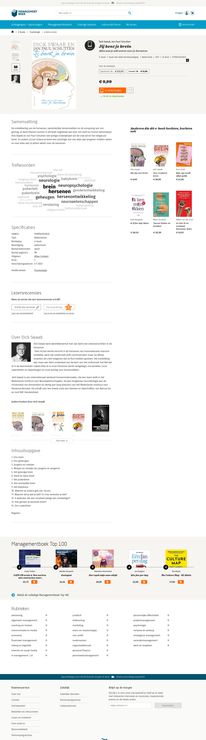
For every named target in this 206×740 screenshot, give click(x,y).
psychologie (151, 625)
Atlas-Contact (41, 256)
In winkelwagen (113, 90)
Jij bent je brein (50, 32)
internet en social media (29, 650)
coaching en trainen (29, 625)
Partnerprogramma (21, 735)
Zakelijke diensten (69, 694)
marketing (90, 625)
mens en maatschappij (90, 630)
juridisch (90, 615)
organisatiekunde (90, 645)
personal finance (90, 650)
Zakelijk (64, 687)
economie (29, 635)
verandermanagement (151, 640)
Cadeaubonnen (68, 705)
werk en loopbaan (151, 645)
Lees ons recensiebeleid (22, 313)
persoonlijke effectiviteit (151, 615)
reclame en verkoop (151, 630)
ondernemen (90, 640)
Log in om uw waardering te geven (59, 313)
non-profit (90, 635)
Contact (15, 700)
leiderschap (90, 620)
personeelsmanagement (90, 655)
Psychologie (35, 32)
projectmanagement (151, 620)
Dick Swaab (104, 41)
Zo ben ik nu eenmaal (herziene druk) (184, 226)
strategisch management (151, 635)
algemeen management (29, 620)
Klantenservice (20, 687)
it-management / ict (29, 655)
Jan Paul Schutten (121, 41)
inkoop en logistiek (29, 645)
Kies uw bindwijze (107, 66)
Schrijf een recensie (24, 307)
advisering (29, 615)
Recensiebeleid (19, 729)
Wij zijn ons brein (139, 173)
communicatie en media (29, 630)
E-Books (21, 32)
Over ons (16, 694)
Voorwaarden (18, 705)
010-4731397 (188, 24)
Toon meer (60, 441)
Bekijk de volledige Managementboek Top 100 (43, 595)
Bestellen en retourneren (24, 711)
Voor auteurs (18, 723)
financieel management (29, 640)
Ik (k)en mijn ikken (139, 223)
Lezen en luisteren (21, 717)
